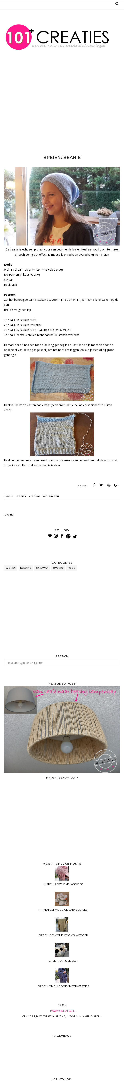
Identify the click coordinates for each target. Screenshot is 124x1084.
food (72, 568)
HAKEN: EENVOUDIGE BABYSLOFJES (64, 909)
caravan (42, 568)
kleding (34, 496)
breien (21, 496)
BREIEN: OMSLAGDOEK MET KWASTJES (63, 986)
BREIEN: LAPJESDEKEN (63, 960)
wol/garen (51, 496)
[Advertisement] (64, 113)
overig (58, 568)
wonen (11, 568)
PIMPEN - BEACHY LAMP (62, 777)
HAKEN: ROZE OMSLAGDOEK (63, 884)
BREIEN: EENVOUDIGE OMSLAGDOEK (63, 935)
